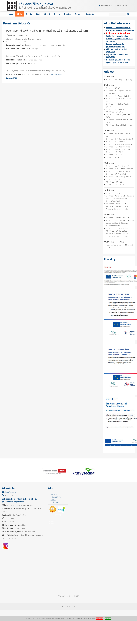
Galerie (78, 14)
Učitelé (47, 14)
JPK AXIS (54, 494)
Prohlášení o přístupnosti (68, 607)
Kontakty (90, 14)
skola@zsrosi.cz (106, 6)
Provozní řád (11, 78)
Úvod (11, 14)
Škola (19, 14)
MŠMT (53, 499)
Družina (67, 14)
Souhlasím (107, 618)
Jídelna (57, 14)
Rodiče (29, 14)
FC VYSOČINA (56, 497)
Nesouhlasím (99, 618)
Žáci (38, 14)
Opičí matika (55, 502)
